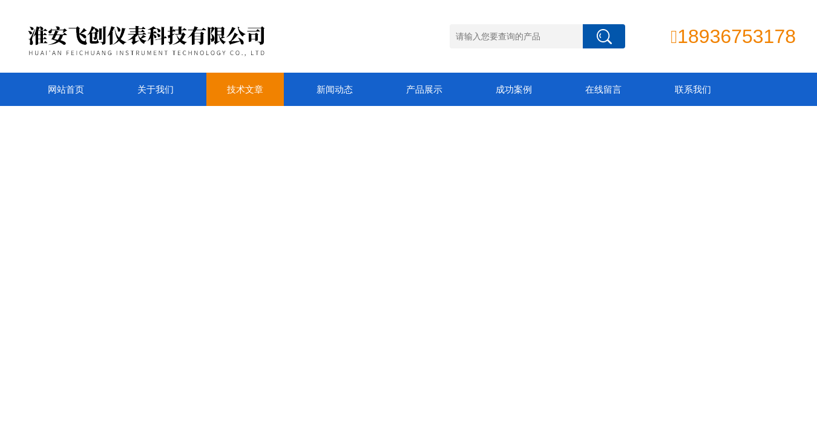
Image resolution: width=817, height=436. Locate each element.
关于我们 (155, 89)
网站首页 (66, 89)
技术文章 (245, 89)
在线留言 (603, 89)
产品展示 (424, 89)
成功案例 (514, 89)
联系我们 (693, 89)
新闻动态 (335, 89)
